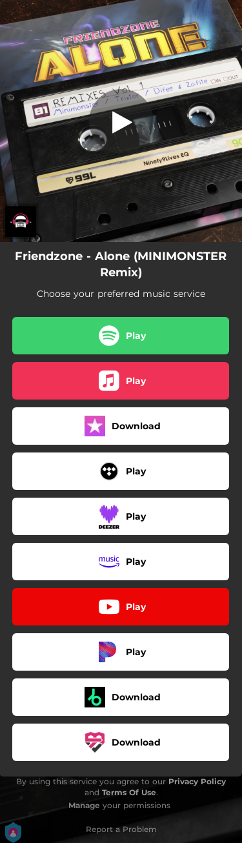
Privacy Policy (197, 781)
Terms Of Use (129, 792)
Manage (84, 805)
